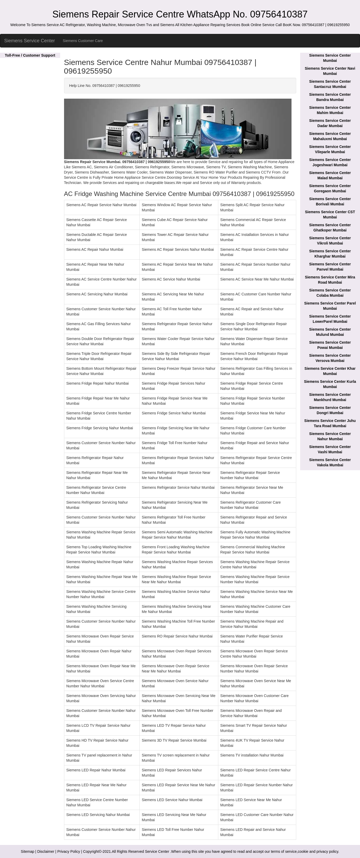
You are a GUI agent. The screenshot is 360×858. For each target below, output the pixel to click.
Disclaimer (45, 851)
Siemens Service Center (29, 40)
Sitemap (27, 851)
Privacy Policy (68, 851)
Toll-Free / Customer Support (30, 55)
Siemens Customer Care (83, 41)
